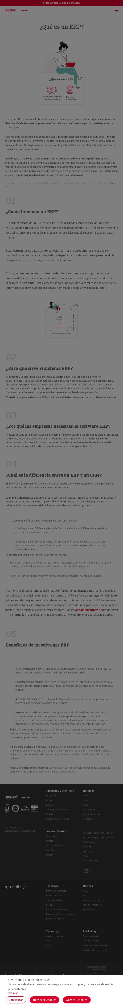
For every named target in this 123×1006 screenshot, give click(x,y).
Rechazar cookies (44, 1000)
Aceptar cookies (76, 1000)
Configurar (16, 1000)
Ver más (13, 993)
